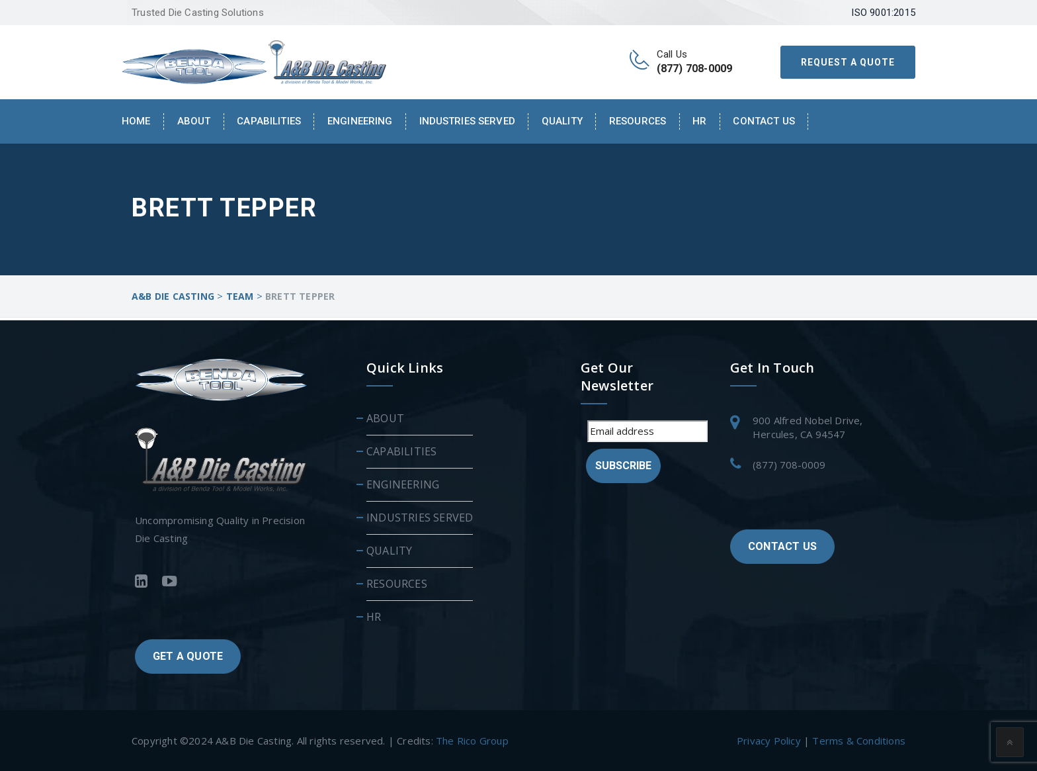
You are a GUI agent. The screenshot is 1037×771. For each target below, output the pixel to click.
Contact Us (763, 121)
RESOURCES (637, 121)
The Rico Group (472, 740)
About (194, 121)
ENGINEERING (360, 121)
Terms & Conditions (858, 740)
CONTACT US (782, 545)
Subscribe (623, 465)
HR (699, 121)
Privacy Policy (769, 740)
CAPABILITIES (269, 121)
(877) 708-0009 (789, 464)
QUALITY (562, 121)
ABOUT (385, 417)
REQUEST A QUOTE (848, 62)
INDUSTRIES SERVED (467, 121)
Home (136, 121)
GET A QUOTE (188, 655)
